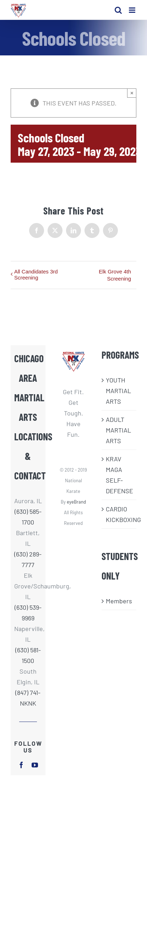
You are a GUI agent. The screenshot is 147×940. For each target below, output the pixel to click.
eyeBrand (76, 502)
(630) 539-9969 (28, 612)
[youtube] (35, 765)
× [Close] (132, 93)
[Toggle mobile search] (118, 10)
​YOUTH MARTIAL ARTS (118, 390)
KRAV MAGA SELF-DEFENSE (119, 475)
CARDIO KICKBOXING (119, 514)
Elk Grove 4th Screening (115, 275)
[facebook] (21, 765)
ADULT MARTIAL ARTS (118, 430)
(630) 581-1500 (28, 655)
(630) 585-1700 (28, 516)
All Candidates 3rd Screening (36, 274)
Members (119, 601)
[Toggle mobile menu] (132, 10)
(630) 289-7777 (28, 559)
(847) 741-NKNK (27, 698)
